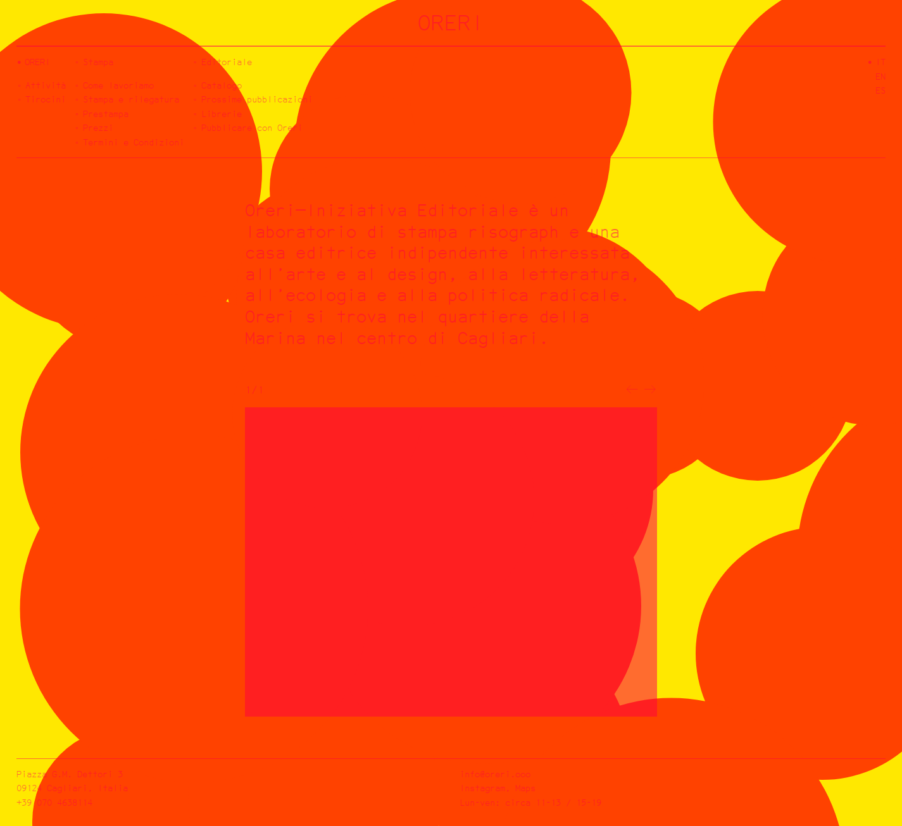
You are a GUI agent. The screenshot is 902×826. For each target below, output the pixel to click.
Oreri (37, 61)
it (880, 61)
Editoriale (226, 61)
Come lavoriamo (118, 85)
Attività (45, 85)
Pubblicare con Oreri (252, 127)
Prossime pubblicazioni (257, 99)
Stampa (98, 61)
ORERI (451, 22)
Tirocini (45, 99)
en (880, 76)
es (880, 90)
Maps (525, 787)
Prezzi (98, 127)
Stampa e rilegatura (131, 99)
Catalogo (221, 85)
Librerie (221, 113)
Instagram (482, 787)
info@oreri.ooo (495, 773)
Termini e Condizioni (133, 142)
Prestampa (105, 113)
